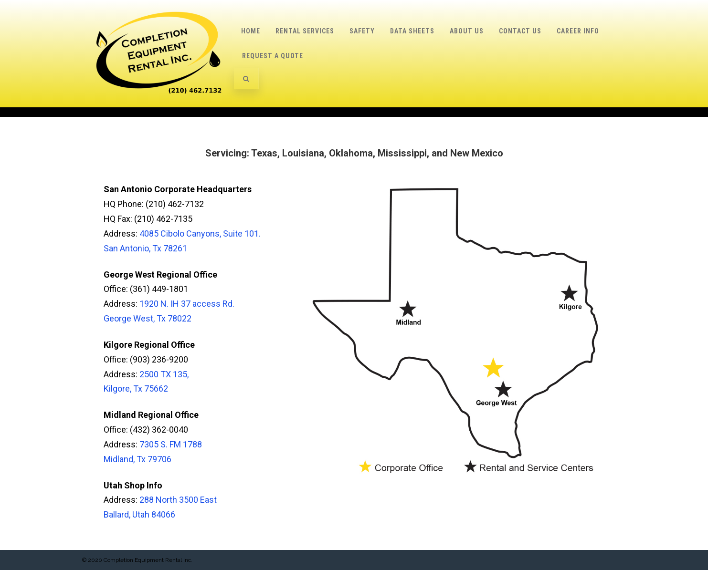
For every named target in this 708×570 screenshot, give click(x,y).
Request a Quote (272, 56)
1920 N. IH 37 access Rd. (186, 304)
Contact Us (520, 31)
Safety (362, 31)
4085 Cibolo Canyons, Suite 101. (200, 233)
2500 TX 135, (164, 374)
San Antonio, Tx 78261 (145, 248)
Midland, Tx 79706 (137, 459)
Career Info (578, 31)
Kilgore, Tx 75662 (136, 388)
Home (250, 31)
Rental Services (304, 31)
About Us (467, 31)
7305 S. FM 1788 (170, 444)
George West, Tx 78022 (147, 318)
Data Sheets (412, 31)
